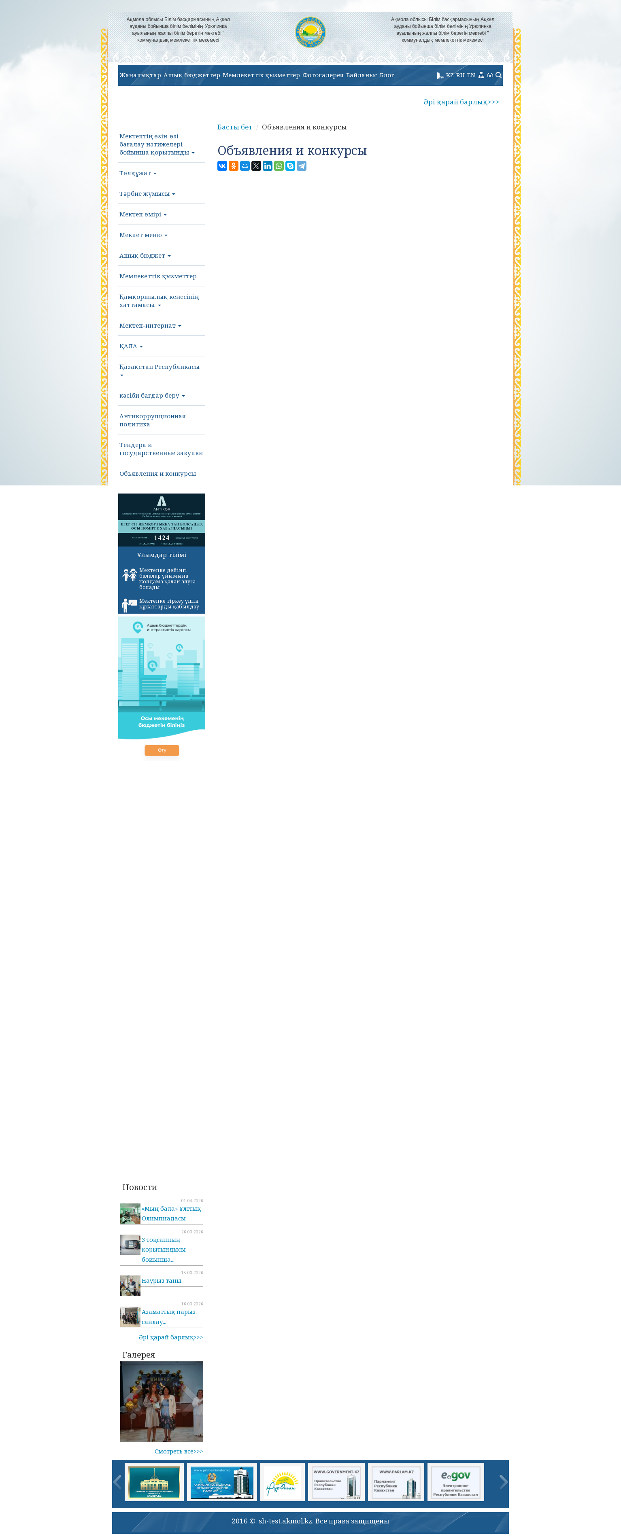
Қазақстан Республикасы (159, 369)
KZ (450, 75)
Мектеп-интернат (150, 325)
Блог (387, 75)
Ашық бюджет (145, 255)
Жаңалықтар (140, 75)
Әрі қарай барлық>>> (461, 101)
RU (460, 75)
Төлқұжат (138, 173)
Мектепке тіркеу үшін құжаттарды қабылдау (160, 605)
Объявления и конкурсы (157, 473)
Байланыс (361, 75)
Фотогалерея (323, 75)
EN (471, 75)
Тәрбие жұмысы (147, 193)
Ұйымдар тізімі (161, 555)
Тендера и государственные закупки (161, 449)
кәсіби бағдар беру (152, 395)
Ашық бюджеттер (192, 75)
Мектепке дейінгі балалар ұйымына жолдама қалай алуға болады (159, 579)
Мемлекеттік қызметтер (261, 75)
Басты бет (235, 126)
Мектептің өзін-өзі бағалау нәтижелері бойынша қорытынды (157, 144)
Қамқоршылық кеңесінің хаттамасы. (159, 300)
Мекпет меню (143, 235)
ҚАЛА (131, 346)
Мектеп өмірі (143, 214)
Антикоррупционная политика (152, 420)
